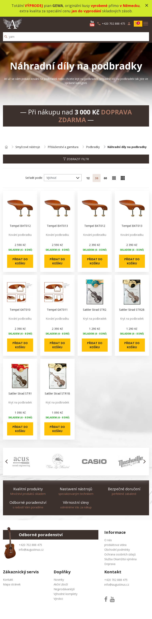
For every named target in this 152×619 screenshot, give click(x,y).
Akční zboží (61, 584)
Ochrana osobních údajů (120, 554)
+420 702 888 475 (30, 545)
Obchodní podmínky (117, 549)
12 (87, 178)
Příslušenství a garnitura (63, 147)
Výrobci (58, 599)
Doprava (109, 564)
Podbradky (93, 147)
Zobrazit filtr (76, 159)
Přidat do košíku (20, 261)
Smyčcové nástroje (27, 147)
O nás (108, 540)
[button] (7, 461)
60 (105, 178)
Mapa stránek (12, 584)
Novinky (59, 579)
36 (96, 178)
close (146, 5)
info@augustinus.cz (31, 549)
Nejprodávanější (64, 589)
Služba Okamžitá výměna (120, 559)
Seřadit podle (33, 178)
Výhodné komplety (65, 594)
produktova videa (115, 545)
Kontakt (8, 579)
